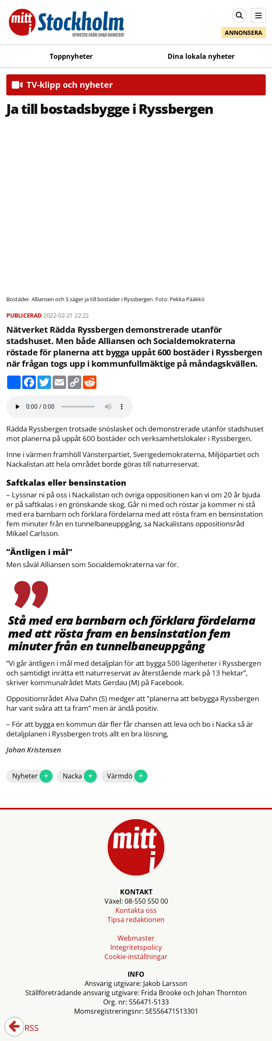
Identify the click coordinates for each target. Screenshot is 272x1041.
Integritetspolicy (136, 947)
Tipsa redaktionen (136, 919)
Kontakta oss (136, 910)
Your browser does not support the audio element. (69, 406)
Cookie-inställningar (136, 956)
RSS (26, 1028)
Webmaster (136, 938)
